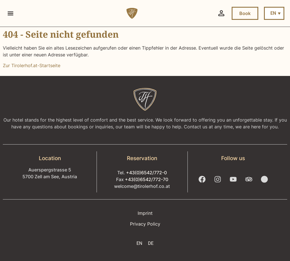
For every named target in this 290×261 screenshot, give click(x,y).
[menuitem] (274, 13)
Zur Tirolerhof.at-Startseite (31, 65)
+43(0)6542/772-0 (146, 172)
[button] (10, 13)
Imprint (145, 213)
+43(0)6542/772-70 (146, 179)
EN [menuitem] (273, 13)
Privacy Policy (145, 224)
